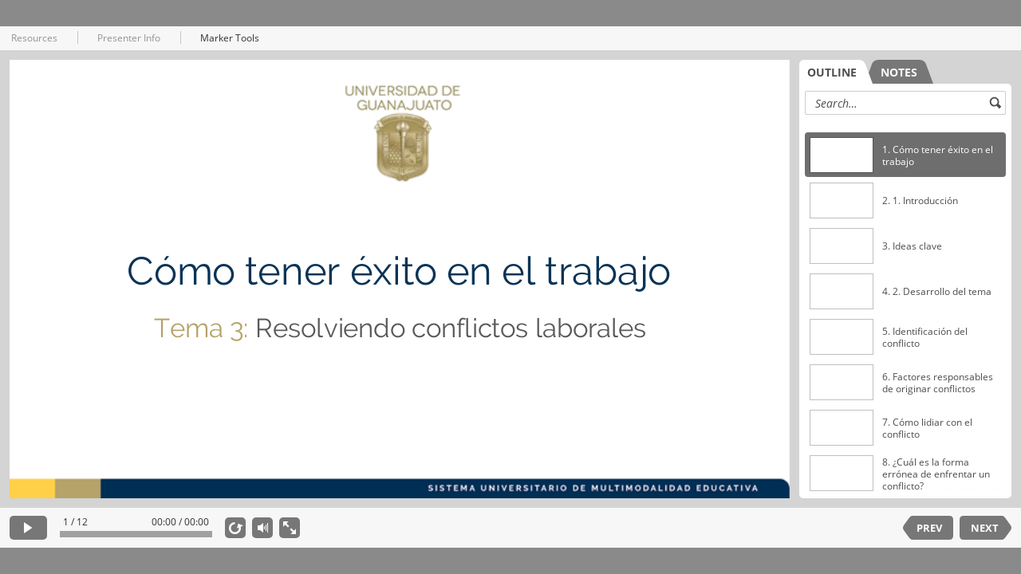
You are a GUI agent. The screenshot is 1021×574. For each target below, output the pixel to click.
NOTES (899, 72)
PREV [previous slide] (929, 528)
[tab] (836, 72)
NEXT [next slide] (985, 528)
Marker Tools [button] (229, 38)
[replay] (235, 527)
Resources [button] (34, 38)
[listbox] (905, 306)
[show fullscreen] (289, 527)
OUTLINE (832, 72)
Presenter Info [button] (128, 38)
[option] (905, 155)
